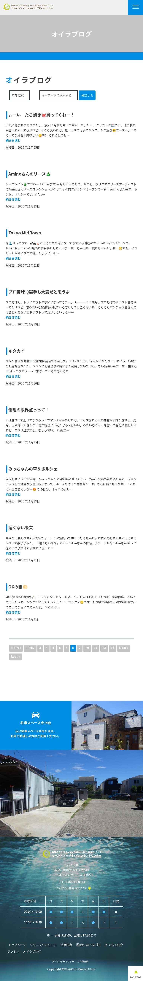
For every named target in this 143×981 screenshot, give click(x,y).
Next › (123, 648)
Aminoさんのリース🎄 (31, 173)
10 (87, 648)
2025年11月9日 (28, 619)
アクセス (14, 949)
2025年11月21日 (29, 265)
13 (113, 648)
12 (104, 648)
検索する (87, 95)
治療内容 (67, 945)
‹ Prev (30, 648)
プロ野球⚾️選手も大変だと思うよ (41, 291)
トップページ (17, 945)
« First (16, 648)
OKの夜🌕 (18, 586)
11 (96, 648)
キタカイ (17, 350)
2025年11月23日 (29, 206)
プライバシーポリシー (63, 958)
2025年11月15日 (29, 442)
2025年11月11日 (29, 560)
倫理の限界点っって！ (30, 409)
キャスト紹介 (115, 945)
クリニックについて (43, 945)
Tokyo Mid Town (26, 232)
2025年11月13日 (29, 501)
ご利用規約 (82, 958)
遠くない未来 (21, 527)
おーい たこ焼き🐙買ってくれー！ (44, 114)
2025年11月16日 (29, 383)
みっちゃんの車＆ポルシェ (35, 468)
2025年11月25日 (29, 147)
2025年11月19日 (29, 324)
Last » (15, 656)
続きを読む (13, 140)
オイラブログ (32, 949)
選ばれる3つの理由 (89, 945)
